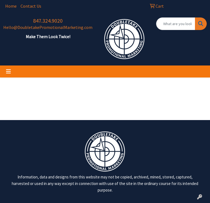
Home (11, 6)
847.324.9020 (48, 20)
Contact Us (31, 6)
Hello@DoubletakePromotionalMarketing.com (47, 27)
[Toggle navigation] (8, 71)
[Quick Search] (175, 23)
